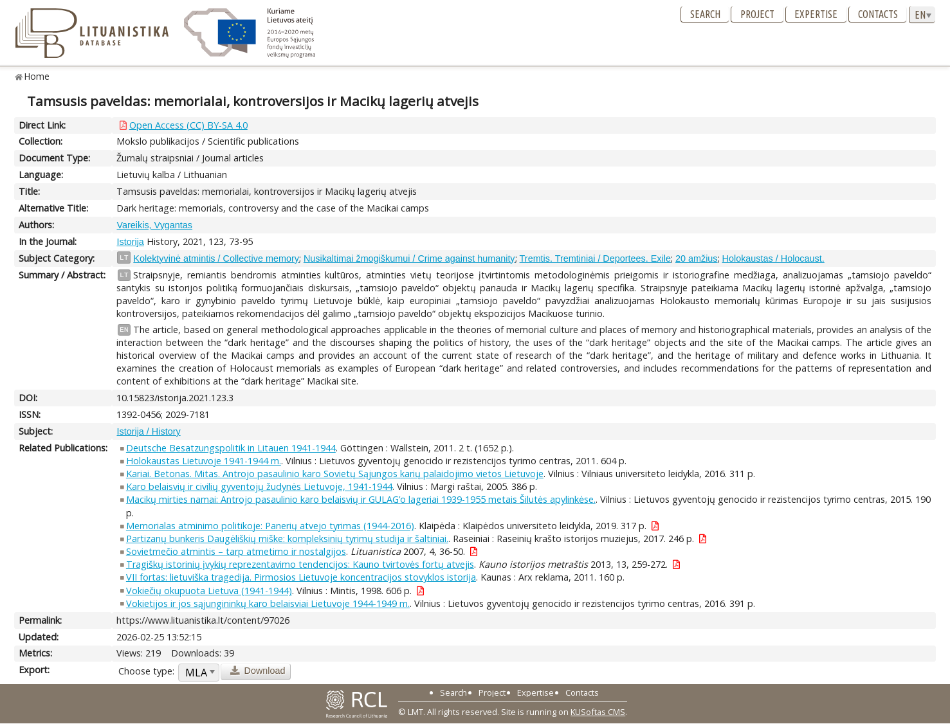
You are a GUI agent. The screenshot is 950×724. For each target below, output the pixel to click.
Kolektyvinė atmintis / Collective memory (216, 258)
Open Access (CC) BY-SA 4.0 (188, 125)
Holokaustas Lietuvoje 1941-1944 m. (203, 461)
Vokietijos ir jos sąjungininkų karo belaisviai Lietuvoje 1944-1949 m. (268, 603)
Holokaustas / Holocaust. (773, 258)
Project (757, 14)
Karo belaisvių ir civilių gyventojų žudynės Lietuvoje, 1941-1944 (259, 486)
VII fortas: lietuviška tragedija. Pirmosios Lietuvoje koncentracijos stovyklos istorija (301, 577)
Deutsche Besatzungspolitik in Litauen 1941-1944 (231, 448)
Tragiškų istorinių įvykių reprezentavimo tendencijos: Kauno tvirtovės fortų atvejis (300, 564)
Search (705, 14)
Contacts (878, 14)
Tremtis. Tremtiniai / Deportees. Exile (595, 258)
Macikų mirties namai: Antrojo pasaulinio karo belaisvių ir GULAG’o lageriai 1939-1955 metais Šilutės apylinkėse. (361, 499)
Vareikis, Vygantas (154, 225)
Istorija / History (148, 431)
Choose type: (146, 671)
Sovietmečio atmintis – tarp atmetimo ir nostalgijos (236, 551)
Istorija (129, 242)
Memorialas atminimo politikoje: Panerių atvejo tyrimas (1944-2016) (270, 526)
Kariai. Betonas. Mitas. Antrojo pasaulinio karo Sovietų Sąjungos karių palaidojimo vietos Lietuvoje (335, 473)
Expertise (815, 14)
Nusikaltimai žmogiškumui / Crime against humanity (409, 258)
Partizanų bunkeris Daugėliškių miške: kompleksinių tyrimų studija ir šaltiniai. (287, 538)
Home (37, 76)
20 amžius (696, 258)
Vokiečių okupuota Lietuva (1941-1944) (209, 590)
